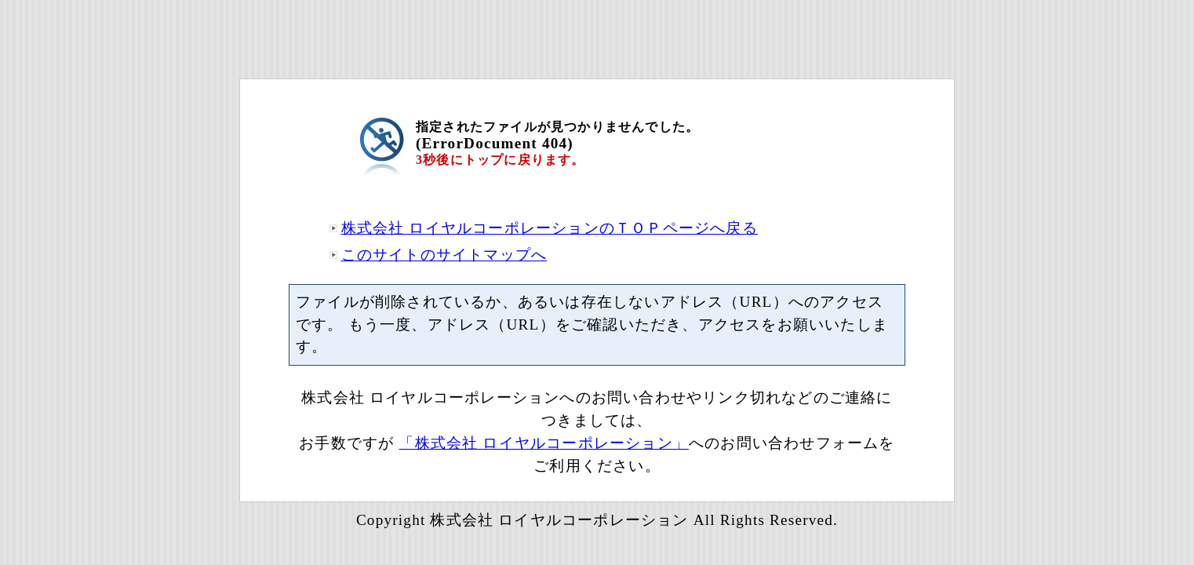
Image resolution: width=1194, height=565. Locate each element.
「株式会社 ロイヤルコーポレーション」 (544, 443)
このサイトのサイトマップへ (444, 254)
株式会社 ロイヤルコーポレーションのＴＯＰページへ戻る (549, 228)
